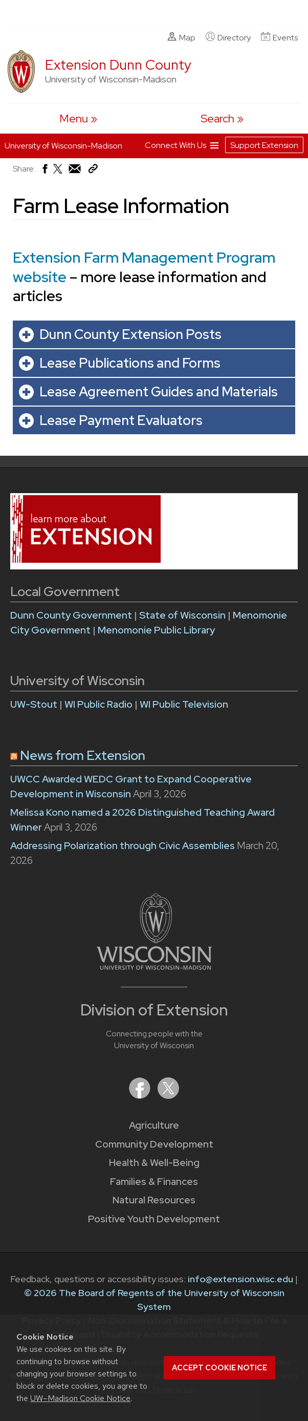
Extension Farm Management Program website (144, 267)
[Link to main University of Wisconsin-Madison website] (154, 966)
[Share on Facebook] (44, 171)
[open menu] (78, 118)
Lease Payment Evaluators (121, 420)
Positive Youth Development (154, 1219)
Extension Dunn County (118, 65)
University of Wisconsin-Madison (63, 145)
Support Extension (264, 145)
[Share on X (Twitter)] (58, 172)
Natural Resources (154, 1200)
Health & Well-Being (154, 1162)
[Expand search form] (222, 118)
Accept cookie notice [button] (219, 1368)
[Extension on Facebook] (140, 1095)
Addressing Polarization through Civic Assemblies (122, 845)
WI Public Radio (98, 704)
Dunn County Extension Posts (130, 334)
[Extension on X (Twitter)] (168, 1095)
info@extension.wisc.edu (240, 1279)
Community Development (154, 1144)
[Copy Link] (93, 170)
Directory (228, 37)
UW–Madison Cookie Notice (80, 1398)
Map (181, 37)
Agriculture (154, 1125)
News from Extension (82, 755)
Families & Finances (154, 1181)
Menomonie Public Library (156, 630)
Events (279, 37)
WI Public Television (184, 704)
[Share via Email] (75, 171)
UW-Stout (33, 704)
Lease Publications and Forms (130, 363)
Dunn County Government (71, 615)
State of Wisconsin (183, 615)
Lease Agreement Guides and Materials (158, 391)
